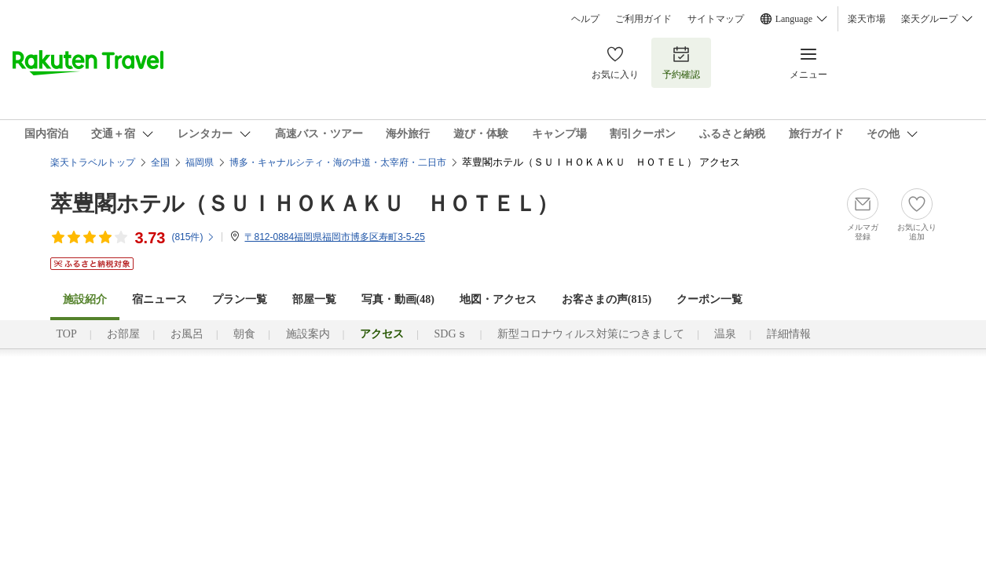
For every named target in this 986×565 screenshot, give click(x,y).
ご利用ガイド (643, 18)
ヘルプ (585, 18)
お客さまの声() (606, 299)
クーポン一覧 (709, 299)
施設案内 (308, 334)
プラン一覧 (239, 299)
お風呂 (186, 334)
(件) (193, 237)
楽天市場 (866, 18)
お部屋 (123, 334)
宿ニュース (159, 299)
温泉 (725, 334)
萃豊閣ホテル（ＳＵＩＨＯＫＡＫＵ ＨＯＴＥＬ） (304, 203)
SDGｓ (450, 334)
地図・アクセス (498, 299)
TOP (67, 334)
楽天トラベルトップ (92, 162)
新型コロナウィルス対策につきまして (590, 334)
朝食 (244, 334)
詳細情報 (789, 334)
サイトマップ (715, 18)
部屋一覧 (314, 299)
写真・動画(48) (397, 299)
